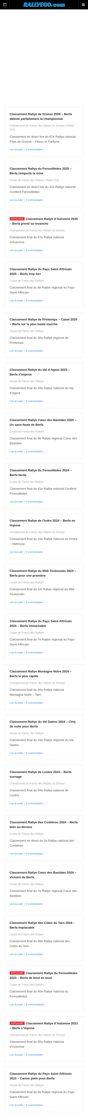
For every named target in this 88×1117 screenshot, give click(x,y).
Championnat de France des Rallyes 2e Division (37, 125)
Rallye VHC (52, 180)
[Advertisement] (44, 58)
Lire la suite (16, 149)
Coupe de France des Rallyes (27, 180)
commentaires (35, 1004)
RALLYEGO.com (44, 4)
